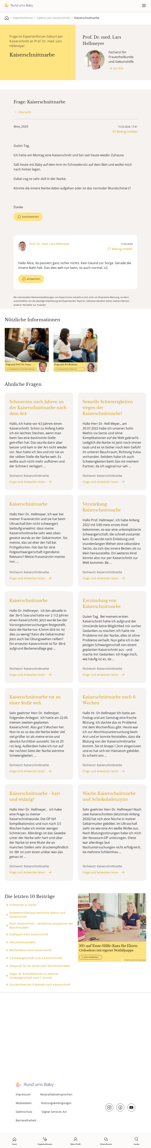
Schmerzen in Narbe (23, 905)
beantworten (30, 216)
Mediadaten (24, 1103)
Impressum (23, 1094)
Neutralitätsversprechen (56, 1094)
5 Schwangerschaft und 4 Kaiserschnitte (36, 958)
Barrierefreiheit (26, 1120)
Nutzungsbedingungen (56, 1103)
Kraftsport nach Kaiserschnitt (28, 934)
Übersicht (24, 112)
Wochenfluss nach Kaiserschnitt (30, 950)
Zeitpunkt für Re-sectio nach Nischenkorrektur (40, 966)
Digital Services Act (54, 1112)
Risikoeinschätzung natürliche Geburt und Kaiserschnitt (37, 914)
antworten (33, 279)
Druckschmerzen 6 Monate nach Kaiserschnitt (39, 984)
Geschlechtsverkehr (22, 942)
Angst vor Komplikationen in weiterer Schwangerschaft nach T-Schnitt (33, 976)
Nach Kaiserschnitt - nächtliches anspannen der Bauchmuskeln (41, 925)
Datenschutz (24, 1112)
